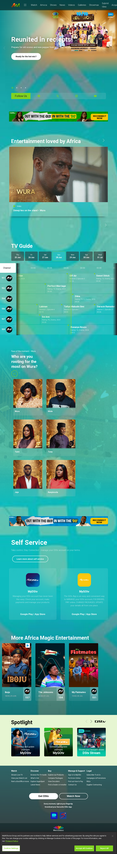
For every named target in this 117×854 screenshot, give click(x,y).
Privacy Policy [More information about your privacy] (11, 841)
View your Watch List (19, 778)
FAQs (88, 781)
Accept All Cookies (84, 848)
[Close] (113, 836)
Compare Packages (55, 778)
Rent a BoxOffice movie (20, 781)
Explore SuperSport (38, 781)
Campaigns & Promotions (96, 778)
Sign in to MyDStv (74, 775)
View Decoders (54, 781)
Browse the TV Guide (39, 775)
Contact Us (72, 785)
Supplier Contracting (94, 785)
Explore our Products (56, 775)
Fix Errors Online (74, 778)
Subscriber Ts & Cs (94, 775)
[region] (58, 843)
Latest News (35, 785)
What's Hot (35, 778)
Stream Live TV (17, 775)
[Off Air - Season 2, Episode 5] (81, 278)
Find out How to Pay (75, 781)
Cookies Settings (11, 848)
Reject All (104, 848)
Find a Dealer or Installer (57, 785)
